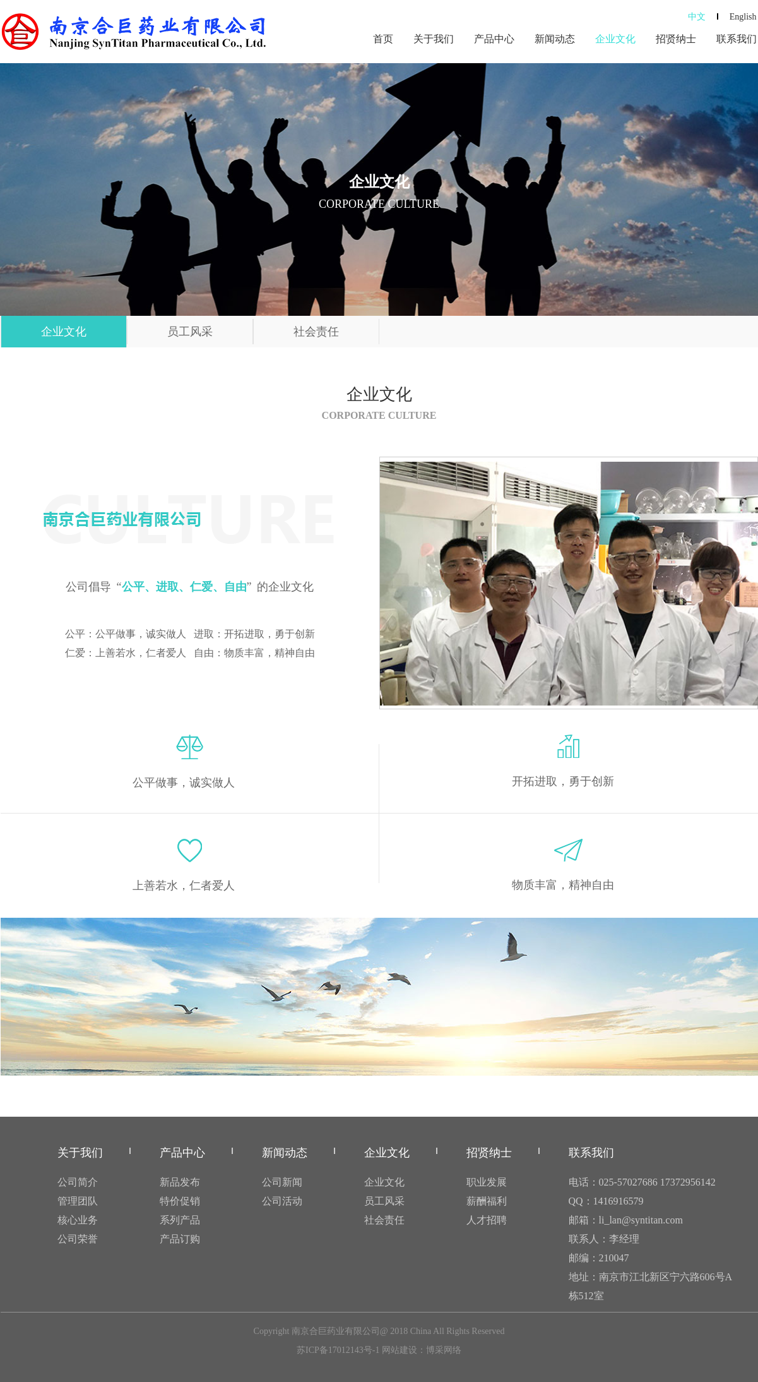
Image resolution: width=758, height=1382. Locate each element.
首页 (383, 38)
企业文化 (615, 38)
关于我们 (433, 38)
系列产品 (180, 1220)
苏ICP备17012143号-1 (338, 1350)
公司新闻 (282, 1182)
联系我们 (736, 38)
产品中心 (494, 38)
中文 (697, 16)
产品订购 (180, 1239)
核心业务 (77, 1220)
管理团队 (77, 1201)
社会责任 (316, 331)
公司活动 (282, 1201)
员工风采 (190, 331)
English (743, 16)
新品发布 (180, 1182)
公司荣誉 (77, 1239)
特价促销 (180, 1201)
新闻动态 (555, 38)
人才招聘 (486, 1220)
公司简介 (77, 1182)
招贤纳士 (676, 38)
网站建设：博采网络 (421, 1350)
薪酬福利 (486, 1201)
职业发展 (486, 1182)
